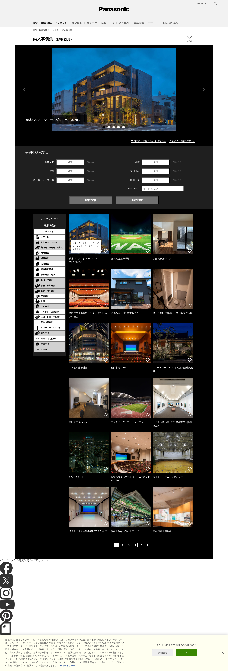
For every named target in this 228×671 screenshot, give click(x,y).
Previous (24, 89)
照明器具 (54, 30)
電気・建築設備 (40, 30)
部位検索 (137, 200)
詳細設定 (162, 658)
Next (203, 89)
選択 (70, 162)
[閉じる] (222, 658)
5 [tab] (124, 127)
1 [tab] (104, 127)
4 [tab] (119, 127)
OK (186, 658)
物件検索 (90, 200)
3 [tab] (114, 127)
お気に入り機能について (182, 140)
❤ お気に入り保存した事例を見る (148, 140)
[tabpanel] (114, 89)
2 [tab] (109, 127)
